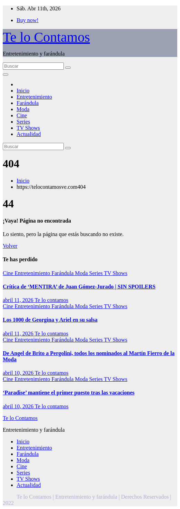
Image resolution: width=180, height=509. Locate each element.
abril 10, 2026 (19, 373)
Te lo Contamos (46, 37)
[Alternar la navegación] (5, 75)
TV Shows (28, 128)
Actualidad (29, 134)
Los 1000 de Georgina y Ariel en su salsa (50, 320)
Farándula (28, 103)
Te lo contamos (51, 300)
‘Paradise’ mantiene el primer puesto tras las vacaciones (68, 392)
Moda (23, 109)
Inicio (23, 91)
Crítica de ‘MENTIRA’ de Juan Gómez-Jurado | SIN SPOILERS (79, 287)
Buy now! (28, 20)
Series (23, 122)
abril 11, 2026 (18, 300)
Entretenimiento (34, 97)
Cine (22, 115)
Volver (10, 246)
